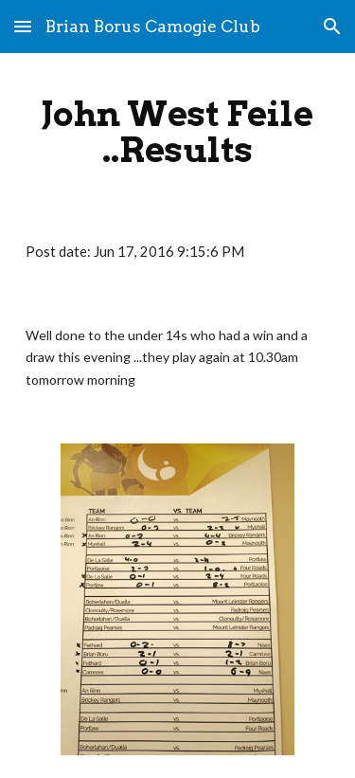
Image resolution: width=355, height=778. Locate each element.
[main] (178, 132)
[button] (22, 26)
